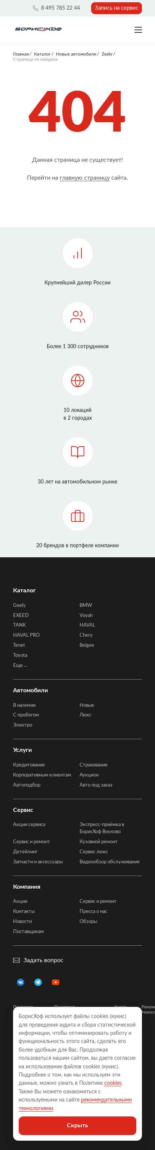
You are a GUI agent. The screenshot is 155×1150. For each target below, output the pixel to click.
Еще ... (20, 665)
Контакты (24, 911)
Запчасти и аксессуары (38, 862)
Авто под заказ (96, 785)
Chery (86, 635)
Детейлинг (25, 852)
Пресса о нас (93, 911)
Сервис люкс (94, 852)
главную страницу (85, 178)
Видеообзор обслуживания (109, 862)
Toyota (20, 655)
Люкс (86, 715)
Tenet (19, 645)
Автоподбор (26, 785)
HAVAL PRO (26, 635)
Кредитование (29, 765)
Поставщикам (28, 931)
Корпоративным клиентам (42, 775)
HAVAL (87, 625)
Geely (19, 605)
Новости (22, 921)
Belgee (87, 645)
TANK (19, 625)
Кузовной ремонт (99, 841)
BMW (86, 605)
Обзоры (88, 921)
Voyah (86, 615)
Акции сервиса (29, 824)
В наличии (24, 705)
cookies (112, 1083)
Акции (20, 901)
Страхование (94, 765)
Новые (87, 705)
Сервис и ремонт (31, 841)
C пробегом (26, 715)
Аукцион (89, 775)
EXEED (21, 615)
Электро (22, 725)
